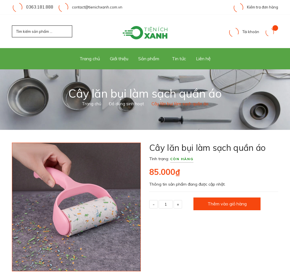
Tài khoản (243, 31)
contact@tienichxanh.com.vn (94, 7)
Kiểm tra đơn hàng (255, 7)
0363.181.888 (38, 7)
